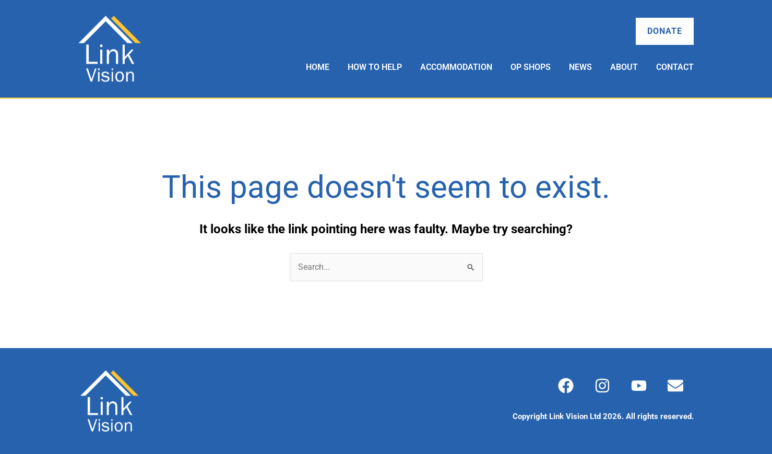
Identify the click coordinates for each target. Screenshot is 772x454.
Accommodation (456, 67)
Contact (675, 67)
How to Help (375, 67)
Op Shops (530, 67)
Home (317, 67)
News (580, 67)
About (624, 67)
